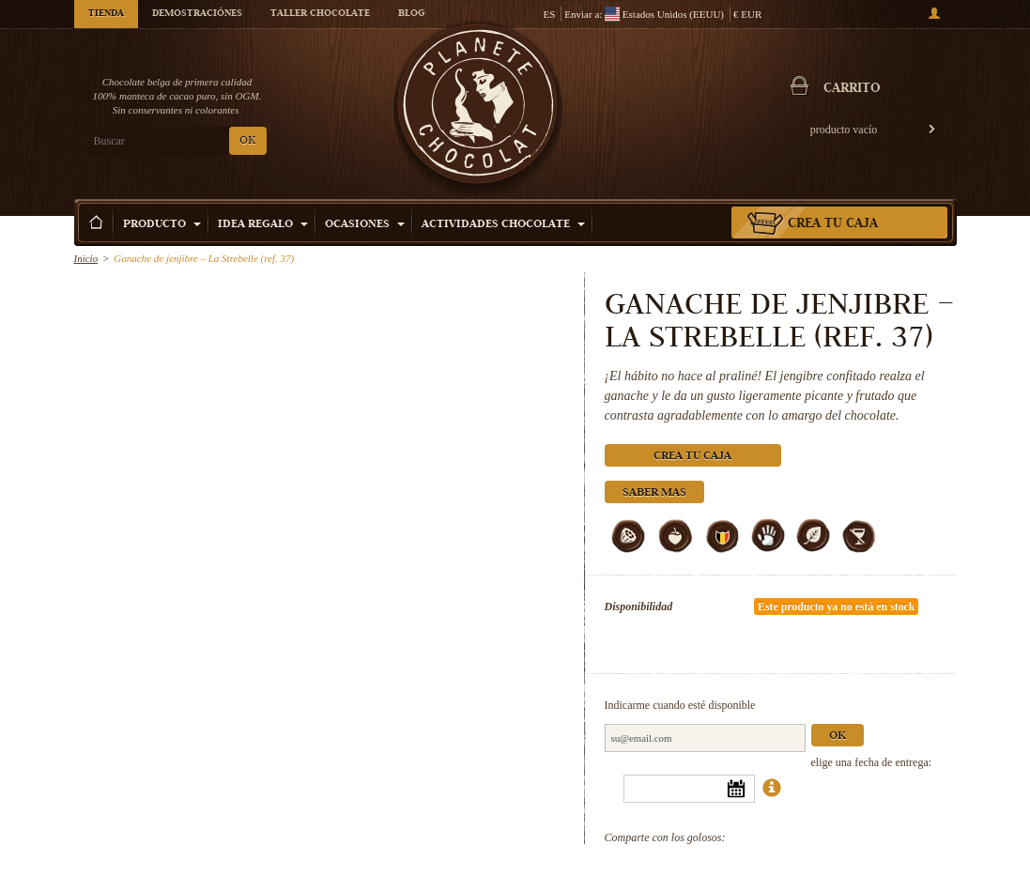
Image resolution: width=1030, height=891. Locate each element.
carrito (852, 89)
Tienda (106, 14)
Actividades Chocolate (503, 225)
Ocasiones (365, 225)
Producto (162, 225)
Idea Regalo (263, 225)
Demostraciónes (197, 14)
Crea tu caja (833, 224)
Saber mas (654, 493)
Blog (411, 14)
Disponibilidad (639, 606)
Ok (837, 736)
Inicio (86, 258)
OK (247, 141)
